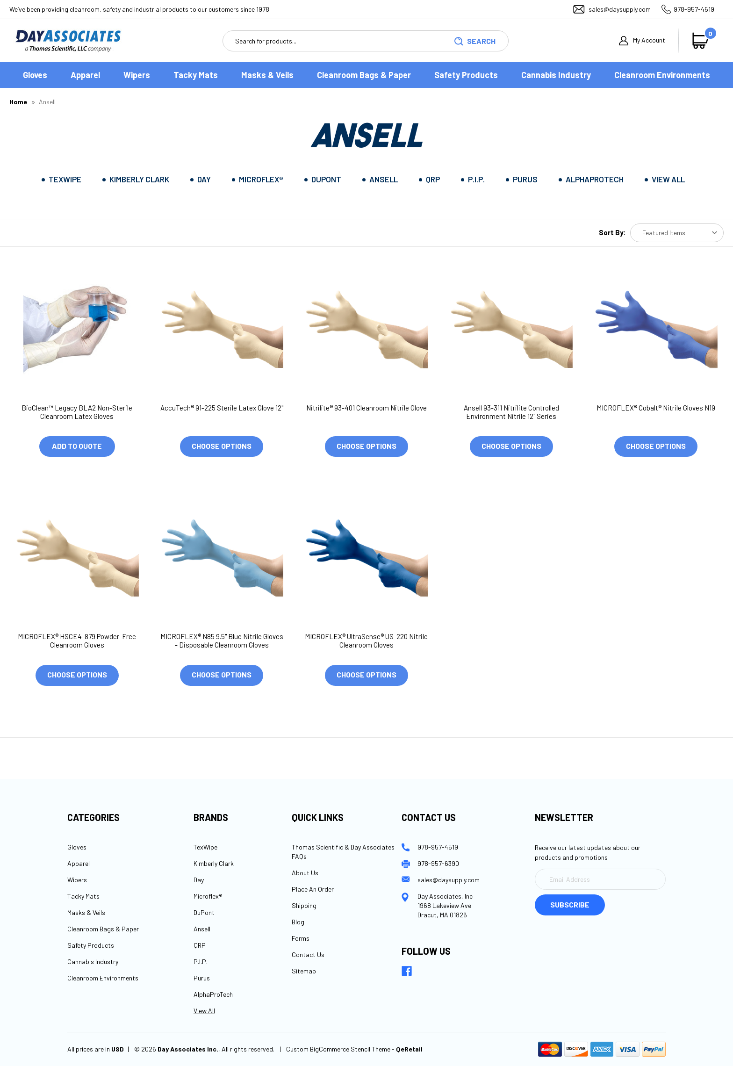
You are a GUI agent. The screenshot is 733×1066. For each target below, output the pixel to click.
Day (204, 179)
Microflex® (261, 179)
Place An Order (313, 889)
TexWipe (65, 179)
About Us (305, 873)
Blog (298, 922)
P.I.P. (476, 179)
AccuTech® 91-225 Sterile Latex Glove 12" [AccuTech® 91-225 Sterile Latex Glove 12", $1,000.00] (221, 407)
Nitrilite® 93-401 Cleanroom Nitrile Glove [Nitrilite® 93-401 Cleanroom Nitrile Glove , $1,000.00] (366, 407)
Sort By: (612, 232)
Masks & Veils (267, 75)
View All (668, 179)
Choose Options (222, 445)
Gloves (35, 75)
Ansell (383, 179)
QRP (433, 179)
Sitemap (304, 971)
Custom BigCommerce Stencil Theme (338, 1049)
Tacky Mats (195, 75)
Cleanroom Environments (662, 75)
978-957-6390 (438, 863)
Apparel (85, 75)
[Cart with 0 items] (702, 40)
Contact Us (308, 954)
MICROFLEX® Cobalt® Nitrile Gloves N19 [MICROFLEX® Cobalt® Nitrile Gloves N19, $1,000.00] (655, 407)
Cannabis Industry (556, 75)
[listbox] (677, 232)
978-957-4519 (694, 9)
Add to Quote (77, 445)
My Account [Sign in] (642, 40)
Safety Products (466, 75)
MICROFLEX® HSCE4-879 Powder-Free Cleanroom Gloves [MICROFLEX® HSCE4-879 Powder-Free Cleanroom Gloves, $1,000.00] (77, 640)
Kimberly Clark (139, 179)
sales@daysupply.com (620, 9)
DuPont (326, 179)
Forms (300, 938)
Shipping (304, 905)
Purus (525, 179)
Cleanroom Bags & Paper (364, 75)
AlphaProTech (595, 179)
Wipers (136, 75)
